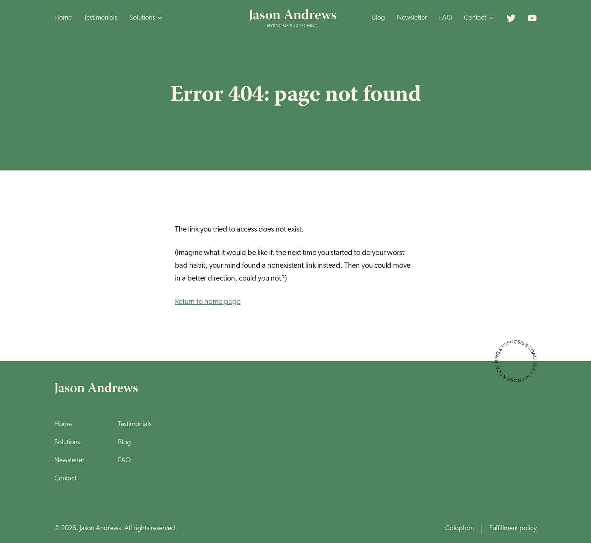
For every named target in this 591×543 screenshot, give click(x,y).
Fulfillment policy (513, 528)
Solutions (67, 442)
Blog (378, 17)
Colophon (459, 528)
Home (63, 17)
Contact (65, 478)
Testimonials (100, 17)
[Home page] (292, 18)
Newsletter (412, 17)
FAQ (445, 17)
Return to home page (207, 302)
